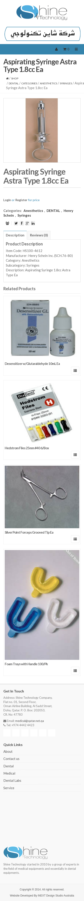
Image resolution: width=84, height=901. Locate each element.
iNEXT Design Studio (50, 895)
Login (7, 200)
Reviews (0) (39, 235)
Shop (14, 78)
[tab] (15, 235)
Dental (8, 766)
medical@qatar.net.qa (29, 721)
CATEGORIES (29, 83)
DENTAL (14, 83)
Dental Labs (12, 780)
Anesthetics (48, 83)
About (8, 751)
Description (15, 235)
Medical (9, 773)
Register (21, 200)
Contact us (11, 759)
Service (8, 788)
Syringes (66, 83)
